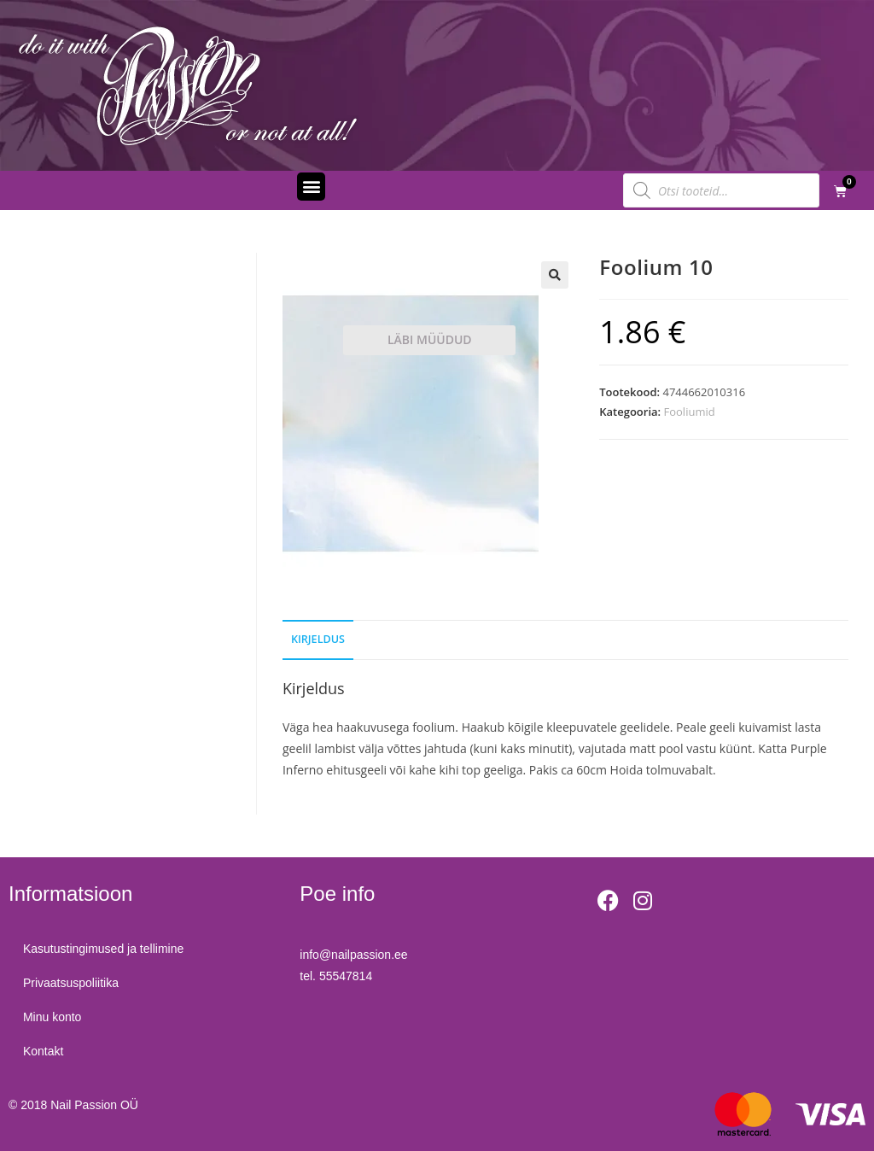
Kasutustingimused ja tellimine (106, 948)
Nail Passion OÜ (94, 1105)
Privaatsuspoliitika (73, 983)
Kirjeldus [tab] (318, 639)
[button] (311, 186)
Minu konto (55, 1017)
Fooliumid (689, 411)
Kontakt (46, 1051)
